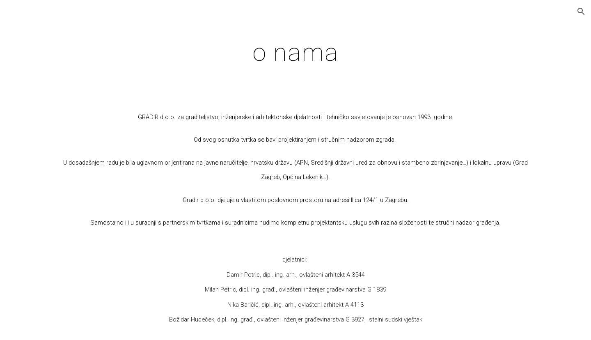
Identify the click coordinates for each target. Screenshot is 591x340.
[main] (295, 51)
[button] (581, 11)
